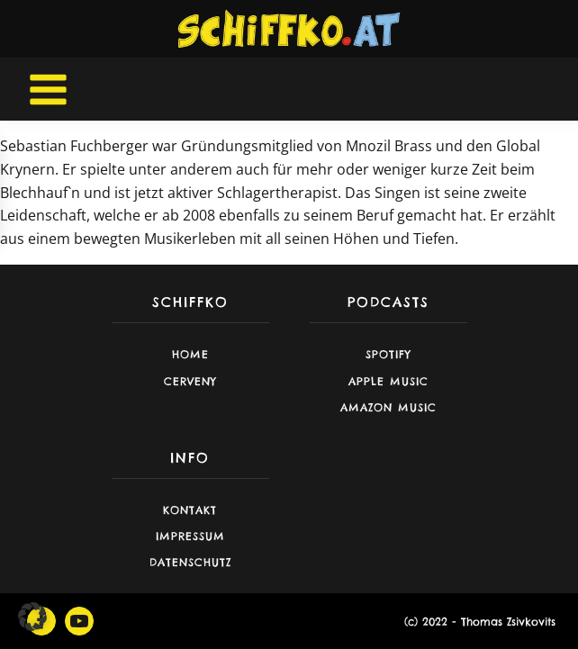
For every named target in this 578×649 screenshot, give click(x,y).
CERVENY (190, 381)
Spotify (388, 354)
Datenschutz (190, 562)
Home (190, 354)
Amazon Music (388, 407)
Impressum (190, 536)
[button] (32, 616)
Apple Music (388, 381)
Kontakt (190, 510)
